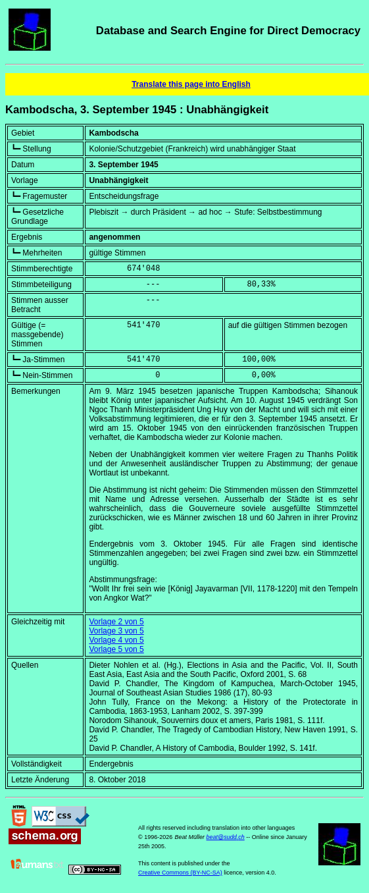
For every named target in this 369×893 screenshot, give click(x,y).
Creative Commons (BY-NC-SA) (180, 872)
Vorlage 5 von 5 (116, 649)
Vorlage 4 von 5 (116, 640)
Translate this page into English (191, 84)
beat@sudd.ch (226, 837)
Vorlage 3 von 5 (116, 631)
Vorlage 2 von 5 (116, 621)
